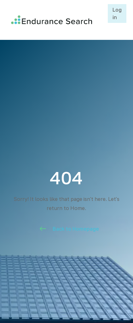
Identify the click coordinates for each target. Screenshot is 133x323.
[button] (100, 20)
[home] (50, 20)
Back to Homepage (76, 229)
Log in (117, 13)
